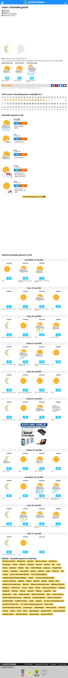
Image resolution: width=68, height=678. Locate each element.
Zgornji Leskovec (47, 614)
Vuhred (12, 611)
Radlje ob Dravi (24, 594)
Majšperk (21, 581)
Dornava (47, 564)
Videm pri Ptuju (51, 607)
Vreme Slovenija (9, 561)
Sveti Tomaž (49, 604)
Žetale (25, 611)
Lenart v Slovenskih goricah (19, 574)
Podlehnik (6, 591)
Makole (28, 581)
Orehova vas (15, 587)
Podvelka (15, 591)
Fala (53, 564)
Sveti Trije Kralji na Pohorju (12, 607)
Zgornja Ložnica (8, 614)
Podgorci (62, 587)
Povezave (53, 664)
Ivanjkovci (46, 568)
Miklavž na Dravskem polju (40, 584)
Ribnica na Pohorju (38, 594)
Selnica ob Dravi (57, 594)
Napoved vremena (8, 664)
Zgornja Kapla (34, 611)
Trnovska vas (27, 607)
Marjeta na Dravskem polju (12, 584)
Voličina (5, 611)
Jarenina (5, 571)
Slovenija (5, 10)
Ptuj (54, 591)
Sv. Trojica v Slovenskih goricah (31, 604)
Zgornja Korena (46, 611)
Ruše (48, 594)
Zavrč (19, 611)
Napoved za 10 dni (8, 15)
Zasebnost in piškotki (41, 664)
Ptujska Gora (7, 594)
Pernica (37, 587)
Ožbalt (31, 587)
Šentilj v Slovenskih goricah (12, 597)
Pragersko (47, 591)
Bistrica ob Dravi (41, 561)
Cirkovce (22, 564)
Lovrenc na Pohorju (9, 581)
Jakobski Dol (56, 568)
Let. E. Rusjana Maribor (39, 574)
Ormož (24, 587)
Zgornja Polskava (21, 614)
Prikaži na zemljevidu (9, 13)
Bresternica (53, 561)
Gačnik (5, 568)
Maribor (44, 581)
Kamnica (41, 571)
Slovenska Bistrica (39, 597)
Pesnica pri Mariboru (49, 587)
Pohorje (22, 591)
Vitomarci (62, 607)
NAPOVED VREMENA (34, 2)
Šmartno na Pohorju (54, 597)
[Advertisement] (34, 30)
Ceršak (14, 564)
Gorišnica (13, 568)
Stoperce (39, 601)
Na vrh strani (63, 664)
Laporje (5, 574)
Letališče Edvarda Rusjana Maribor (14, 578)
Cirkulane (30, 564)
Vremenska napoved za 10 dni (34, 196)
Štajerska (5, 12)
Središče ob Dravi (21, 601)
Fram (58, 564)
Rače (15, 594)
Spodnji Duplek (8, 601)
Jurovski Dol (24, 571)
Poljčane (39, 591)
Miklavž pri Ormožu (57, 584)
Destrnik (39, 564)
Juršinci (33, 571)
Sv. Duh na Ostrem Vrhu (11, 604)
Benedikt (30, 561)
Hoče (27, 568)
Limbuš (30, 578)
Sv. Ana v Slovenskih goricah (54, 601)
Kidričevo (55, 571)
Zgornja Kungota (59, 611)
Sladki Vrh (27, 597)
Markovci (26, 584)
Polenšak (30, 591)
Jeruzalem (14, 571)
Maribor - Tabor (54, 581)
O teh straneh (28, 664)
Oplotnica (6, 587)
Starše (31, 601)
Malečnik (36, 581)
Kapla (48, 571)
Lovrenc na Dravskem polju (45, 578)
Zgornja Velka (34, 614)
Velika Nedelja (39, 607)
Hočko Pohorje (36, 568)
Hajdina (20, 568)
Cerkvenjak (6, 564)
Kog (62, 571)
